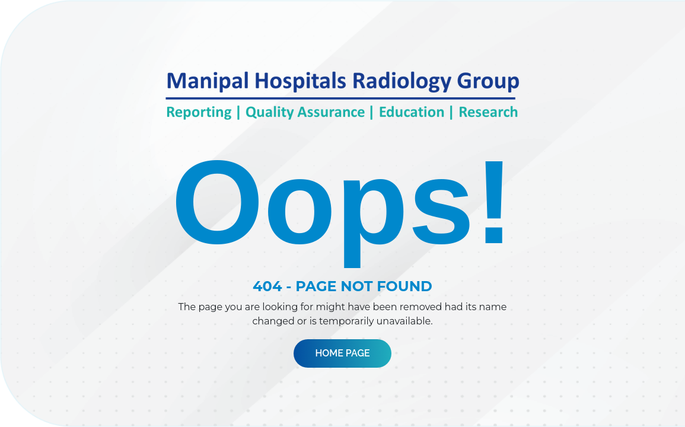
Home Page (342, 353)
